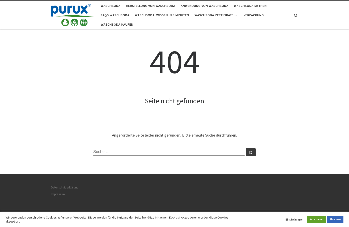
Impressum (58, 194)
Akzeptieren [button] (316, 219)
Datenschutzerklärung (64, 187)
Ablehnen (335, 219)
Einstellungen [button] (294, 219)
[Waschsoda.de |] (72, 14)
